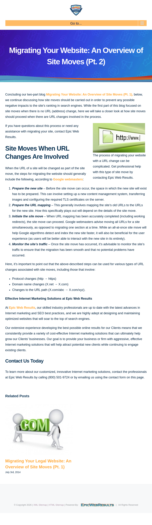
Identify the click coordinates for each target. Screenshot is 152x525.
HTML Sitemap (56, 505)
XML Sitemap (40, 505)
